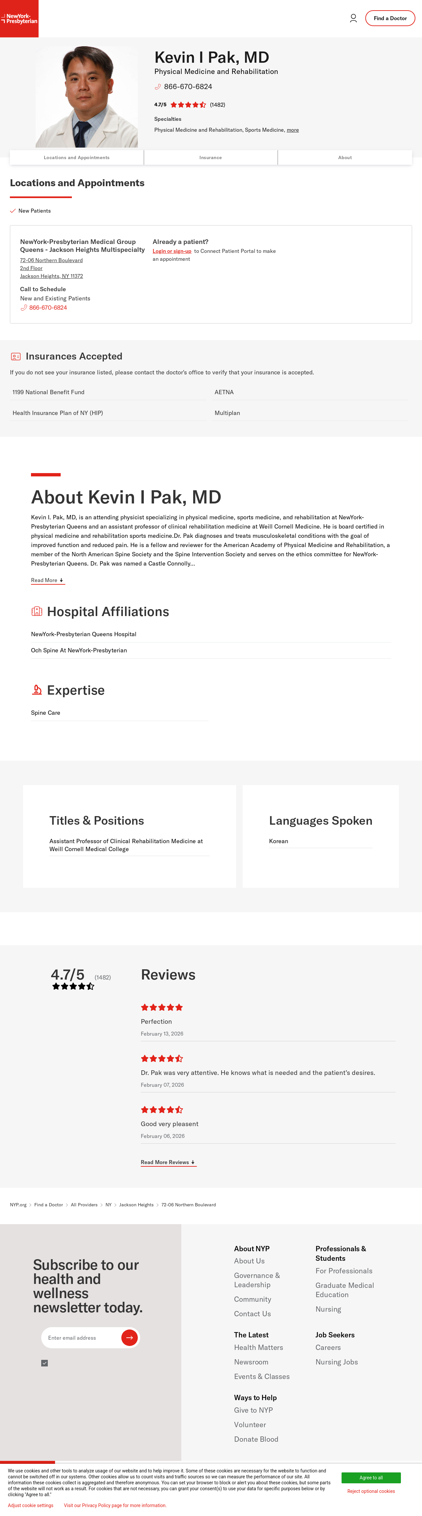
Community (252, 1299)
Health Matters (258, 1347)
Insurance (210, 157)
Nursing (328, 1309)
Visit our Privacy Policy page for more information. (115, 1505)
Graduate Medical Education (345, 1290)
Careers (328, 1347)
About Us (249, 1260)
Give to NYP (253, 1410)
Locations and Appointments (77, 157)
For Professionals (344, 1270)
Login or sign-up (172, 251)
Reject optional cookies (371, 1491)
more (293, 129)
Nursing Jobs (337, 1361)
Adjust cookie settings (30, 1505)
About (345, 157)
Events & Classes (261, 1376)
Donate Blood (256, 1439)
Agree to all (371, 1477)
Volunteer (250, 1424)
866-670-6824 (188, 86)
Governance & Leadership (257, 1280)
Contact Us (252, 1313)
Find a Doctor (390, 18)
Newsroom (251, 1361)
